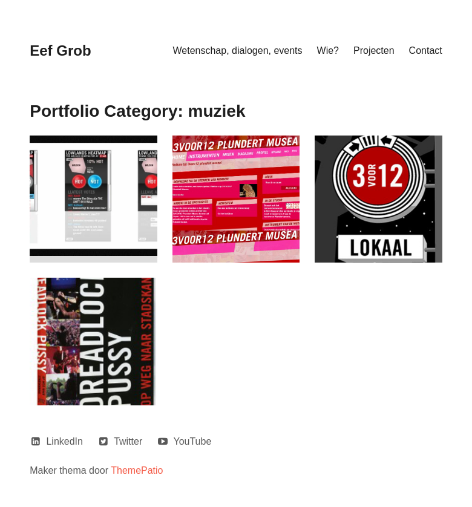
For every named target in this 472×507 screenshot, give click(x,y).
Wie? (328, 50)
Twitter (128, 441)
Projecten (374, 50)
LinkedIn (64, 441)
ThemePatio (137, 470)
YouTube (192, 441)
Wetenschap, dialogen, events (237, 50)
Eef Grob (60, 50)
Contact (425, 50)
